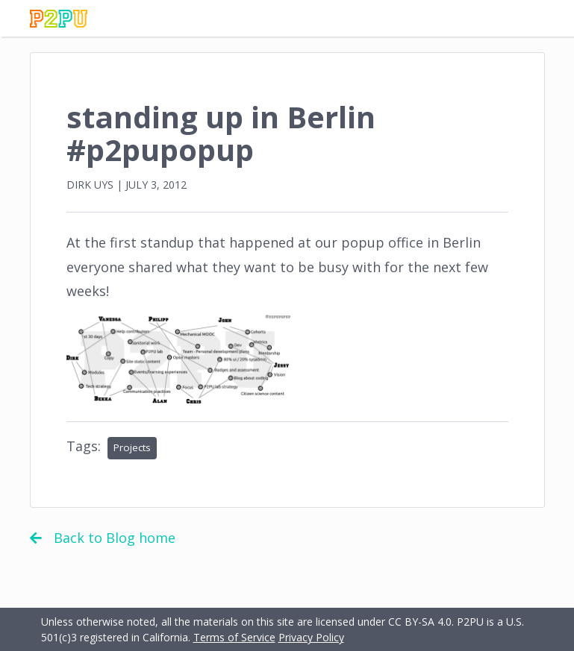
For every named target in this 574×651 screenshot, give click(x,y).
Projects (132, 447)
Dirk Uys (89, 184)
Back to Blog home (102, 538)
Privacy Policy (311, 637)
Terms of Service (234, 637)
